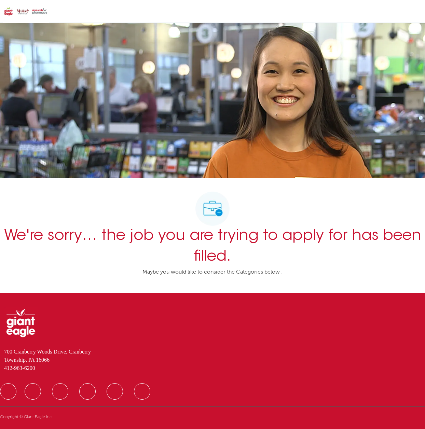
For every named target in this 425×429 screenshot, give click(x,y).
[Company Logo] (26, 11)
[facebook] (8, 391)
